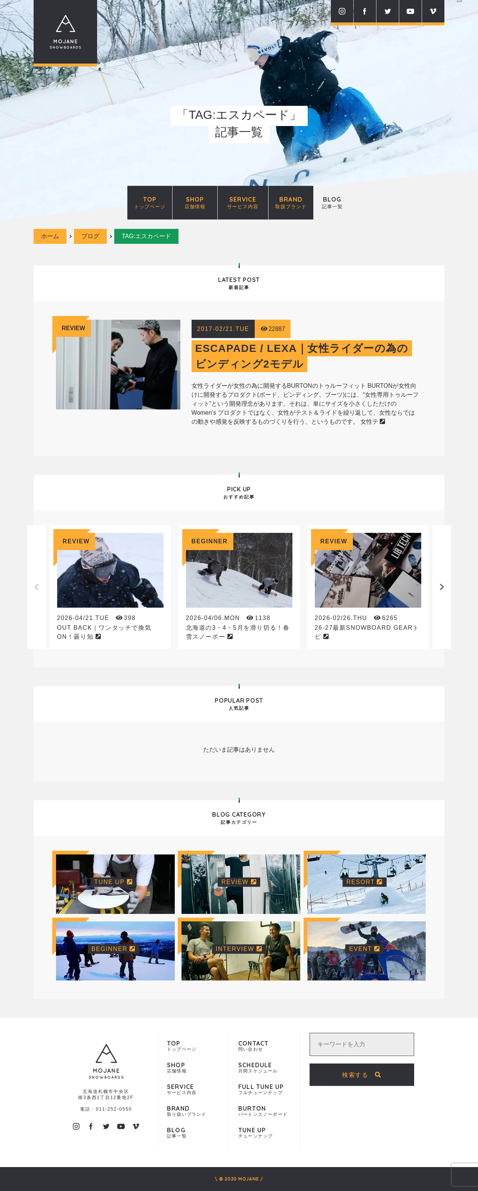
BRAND (291, 202)
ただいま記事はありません (239, 749)
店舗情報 (193, 1068)
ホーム (50, 236)
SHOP (195, 202)
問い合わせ (264, 1046)
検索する (362, 1075)
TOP (149, 202)
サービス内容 (193, 1089)
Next (441, 587)
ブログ (90, 236)
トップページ (193, 1046)
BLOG (332, 202)
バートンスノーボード (264, 1111)
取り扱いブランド (193, 1111)
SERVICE (243, 202)
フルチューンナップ (264, 1089)
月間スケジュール (264, 1068)
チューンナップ (264, 1133)
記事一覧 (193, 1133)
